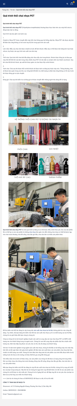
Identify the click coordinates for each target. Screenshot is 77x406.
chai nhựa (32, 232)
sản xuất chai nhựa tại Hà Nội (43, 330)
